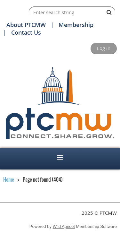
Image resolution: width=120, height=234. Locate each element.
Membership (76, 25)
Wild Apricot (64, 226)
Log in (103, 48)
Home (8, 179)
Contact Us (26, 32)
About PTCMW (26, 25)
